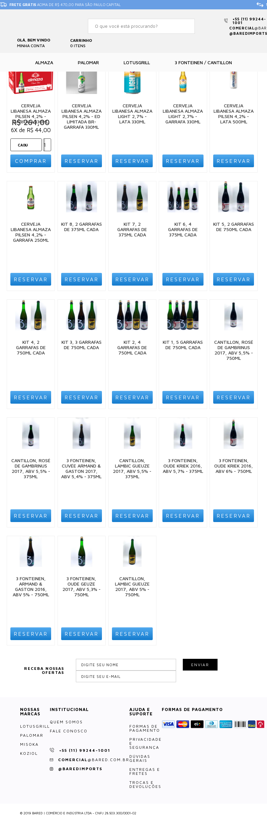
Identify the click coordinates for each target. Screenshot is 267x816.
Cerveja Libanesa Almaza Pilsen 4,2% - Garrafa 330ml (31, 113)
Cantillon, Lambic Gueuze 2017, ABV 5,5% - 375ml (132, 468)
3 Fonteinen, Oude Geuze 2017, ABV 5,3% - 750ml (81, 586)
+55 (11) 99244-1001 (249, 21)
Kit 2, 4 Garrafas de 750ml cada (132, 347)
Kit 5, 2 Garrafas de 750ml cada (233, 226)
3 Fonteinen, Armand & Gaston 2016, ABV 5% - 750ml (31, 586)
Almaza (44, 62)
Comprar (31, 161)
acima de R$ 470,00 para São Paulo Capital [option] (60, 4)
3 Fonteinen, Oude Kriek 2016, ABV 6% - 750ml (233, 465)
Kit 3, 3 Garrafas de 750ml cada (81, 344)
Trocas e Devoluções (145, 785)
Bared (30, 25)
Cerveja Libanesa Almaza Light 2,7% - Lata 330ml (132, 113)
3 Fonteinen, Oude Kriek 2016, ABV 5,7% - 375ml (183, 465)
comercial (93, 759)
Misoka (29, 744)
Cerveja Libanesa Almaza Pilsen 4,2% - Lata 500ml (234, 113)
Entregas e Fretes (144, 772)
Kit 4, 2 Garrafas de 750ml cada (31, 347)
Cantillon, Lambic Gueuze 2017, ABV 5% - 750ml (132, 586)
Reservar (81, 161)
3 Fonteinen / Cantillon (203, 62)
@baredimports (80, 768)
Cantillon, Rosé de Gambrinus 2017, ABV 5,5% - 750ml (233, 350)
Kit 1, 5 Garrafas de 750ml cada (183, 344)
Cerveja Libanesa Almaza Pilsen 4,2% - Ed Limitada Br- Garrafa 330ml (81, 116)
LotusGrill (35, 726)
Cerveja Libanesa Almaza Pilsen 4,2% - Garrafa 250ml (31, 232)
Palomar (88, 62)
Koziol (29, 753)
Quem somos (66, 722)
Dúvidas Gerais (139, 758)
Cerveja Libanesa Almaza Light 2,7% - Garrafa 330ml (183, 113)
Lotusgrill (137, 62)
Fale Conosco (69, 731)
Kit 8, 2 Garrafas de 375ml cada (81, 226)
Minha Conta (31, 45)
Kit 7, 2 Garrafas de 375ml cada (132, 229)
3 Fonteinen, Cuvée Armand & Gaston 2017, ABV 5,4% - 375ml (81, 468)
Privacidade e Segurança (145, 743)
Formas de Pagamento (144, 728)
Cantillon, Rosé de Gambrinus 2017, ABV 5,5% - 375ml (30, 468)
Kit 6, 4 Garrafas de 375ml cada (183, 229)
